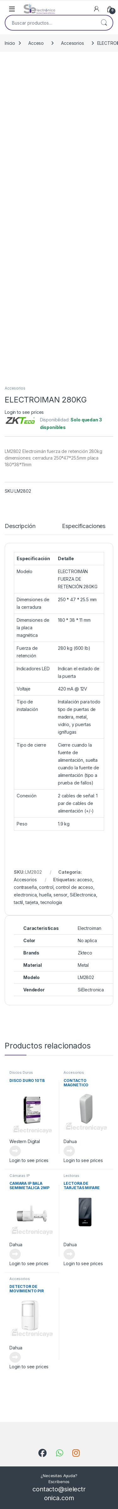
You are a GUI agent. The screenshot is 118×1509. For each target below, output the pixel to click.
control (46, 887)
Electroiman (89, 928)
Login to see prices (24, 412)
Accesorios (72, 43)
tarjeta (31, 902)
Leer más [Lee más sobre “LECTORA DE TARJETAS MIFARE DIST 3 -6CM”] (69, 1254)
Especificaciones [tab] (83, 526)
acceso (84, 879)
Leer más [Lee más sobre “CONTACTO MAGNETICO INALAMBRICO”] (69, 1151)
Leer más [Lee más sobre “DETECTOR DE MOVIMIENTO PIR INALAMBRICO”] (15, 1357)
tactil (18, 902)
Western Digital (24, 1141)
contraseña (25, 887)
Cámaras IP (19, 1175)
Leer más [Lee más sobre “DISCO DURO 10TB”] (15, 1151)
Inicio (10, 43)
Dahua (70, 1141)
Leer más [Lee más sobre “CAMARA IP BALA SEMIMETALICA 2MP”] (15, 1254)
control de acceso (74, 887)
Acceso (36, 43)
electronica (25, 894)
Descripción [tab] (20, 526)
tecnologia (51, 902)
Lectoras (71, 1175)
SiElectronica (83, 894)
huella (45, 894)
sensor (60, 894)
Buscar (104, 22)
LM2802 (86, 977)
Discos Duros (21, 1072)
